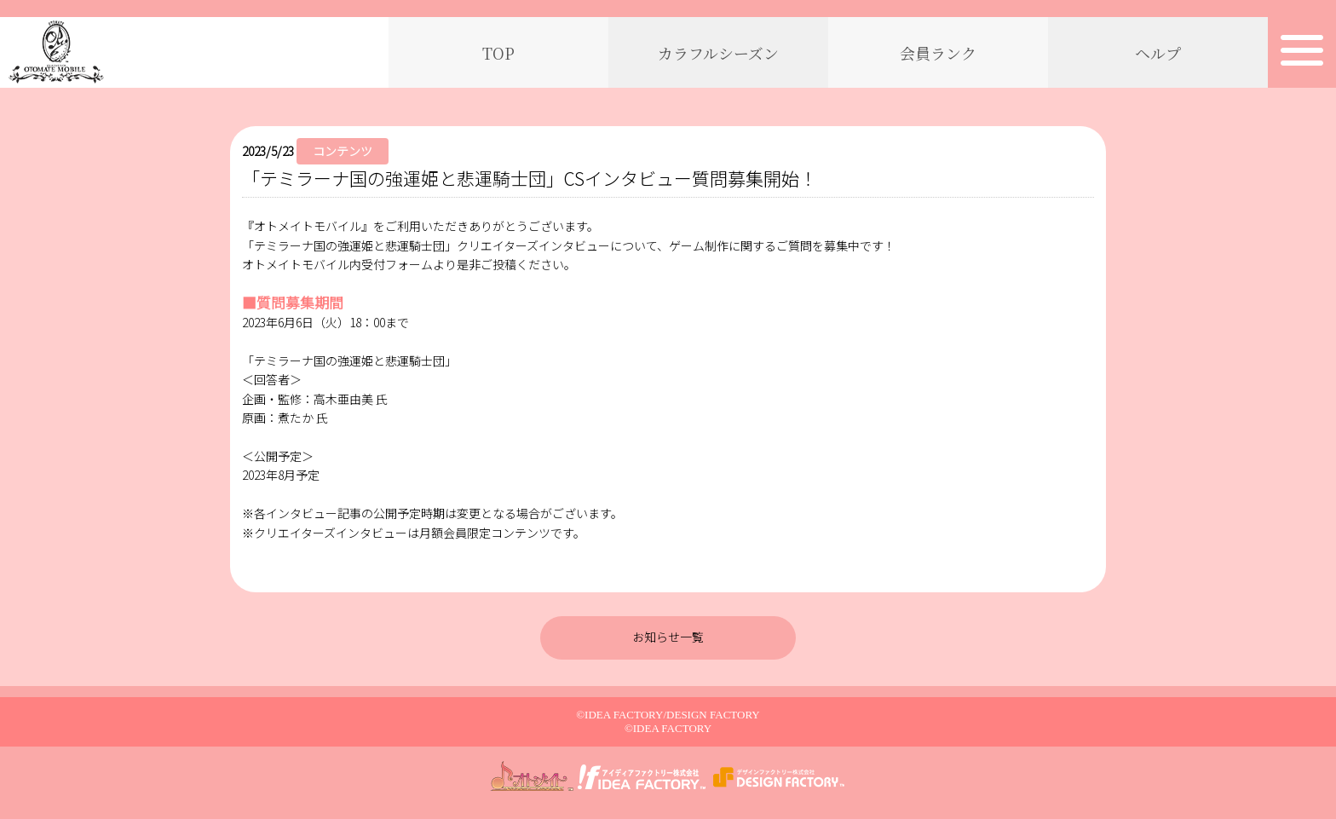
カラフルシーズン (718, 53)
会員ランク (938, 53)
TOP (498, 53)
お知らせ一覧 (668, 636)
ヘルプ (1158, 53)
